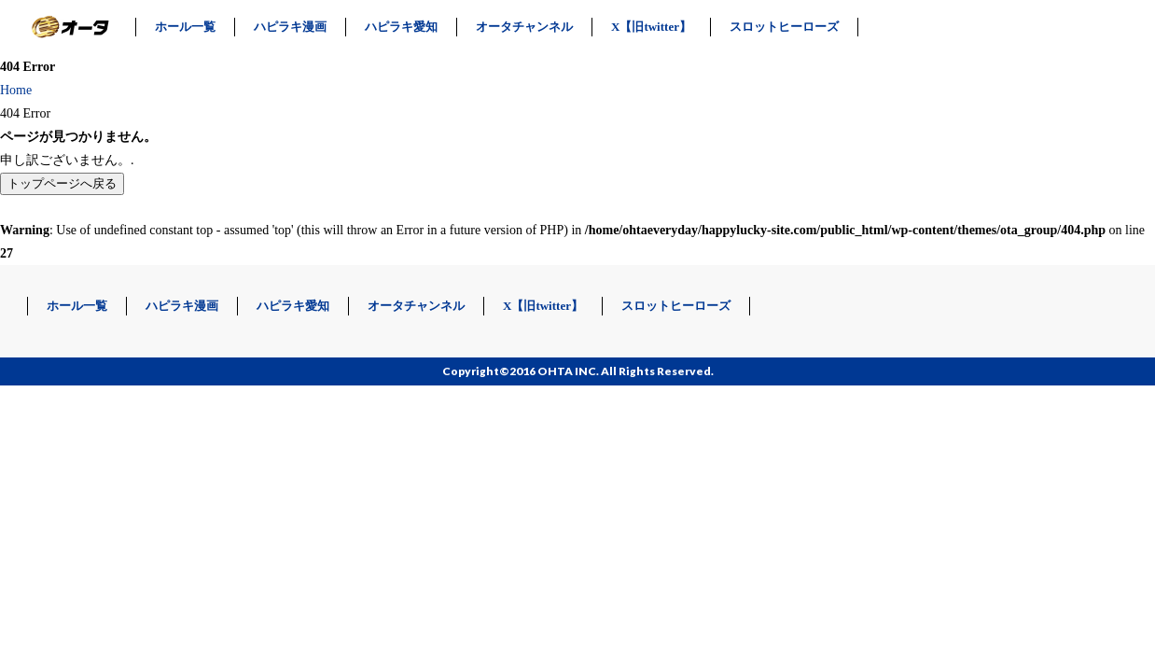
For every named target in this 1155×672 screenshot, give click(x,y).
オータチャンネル (524, 27)
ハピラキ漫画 (290, 27)
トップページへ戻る (62, 183)
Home (16, 90)
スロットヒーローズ (784, 27)
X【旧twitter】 (651, 27)
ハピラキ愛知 (401, 27)
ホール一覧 (185, 27)
